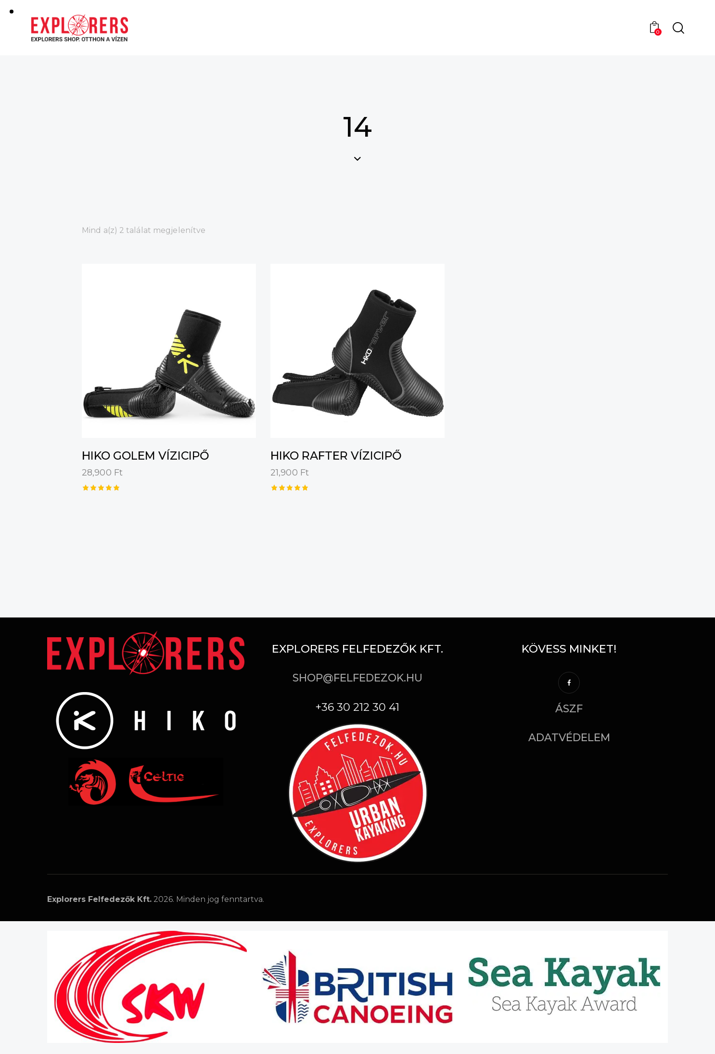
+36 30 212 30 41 (357, 708)
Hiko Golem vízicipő (149, 456)
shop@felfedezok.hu (357, 678)
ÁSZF (569, 709)
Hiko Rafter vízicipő (340, 456)
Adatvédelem (569, 739)
